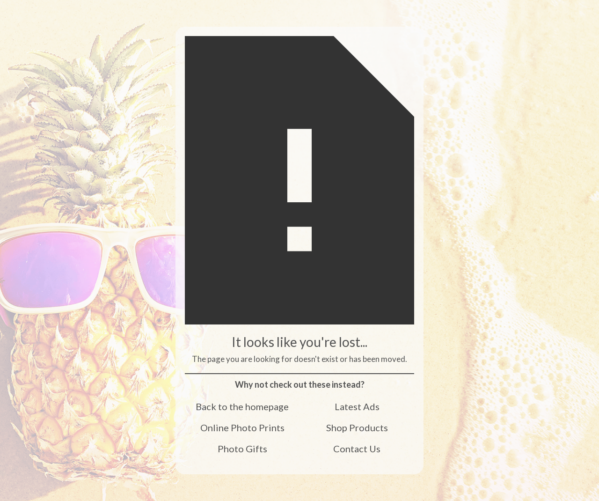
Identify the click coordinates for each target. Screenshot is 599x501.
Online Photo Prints (242, 427)
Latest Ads (357, 406)
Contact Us (356, 448)
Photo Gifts (242, 448)
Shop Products (357, 427)
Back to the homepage (242, 406)
